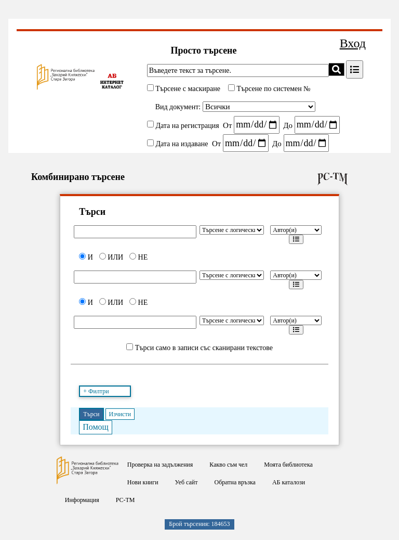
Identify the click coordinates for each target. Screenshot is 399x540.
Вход (353, 43)
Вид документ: (178, 107)
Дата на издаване (181, 144)
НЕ (138, 257)
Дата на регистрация (187, 125)
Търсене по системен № (273, 89)
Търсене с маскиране (187, 89)
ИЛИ (111, 257)
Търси (91, 414)
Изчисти (120, 414)
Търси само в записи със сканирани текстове (204, 348)
